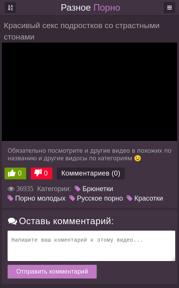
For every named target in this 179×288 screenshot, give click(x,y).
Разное (90, 7)
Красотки (145, 198)
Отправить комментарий (52, 271)
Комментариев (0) (91, 173)
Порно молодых (37, 198)
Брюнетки (94, 189)
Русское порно (96, 198)
